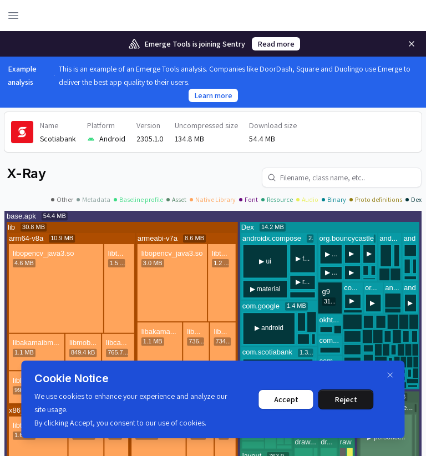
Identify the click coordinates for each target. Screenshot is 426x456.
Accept (286, 399)
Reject (345, 399)
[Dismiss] (390, 375)
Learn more (213, 95)
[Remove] (411, 43)
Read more (276, 44)
